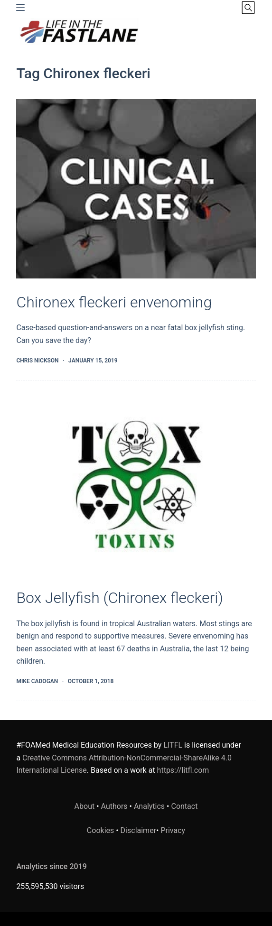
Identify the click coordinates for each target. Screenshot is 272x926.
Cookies (101, 830)
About (85, 806)
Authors (114, 806)
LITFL (172, 745)
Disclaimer (138, 830)
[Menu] (20, 7)
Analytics (149, 806)
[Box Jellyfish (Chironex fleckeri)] (135, 484)
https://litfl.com (183, 770)
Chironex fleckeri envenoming (114, 302)
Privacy (172, 830)
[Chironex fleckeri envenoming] (135, 188)
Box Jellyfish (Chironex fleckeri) (119, 598)
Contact (184, 806)
